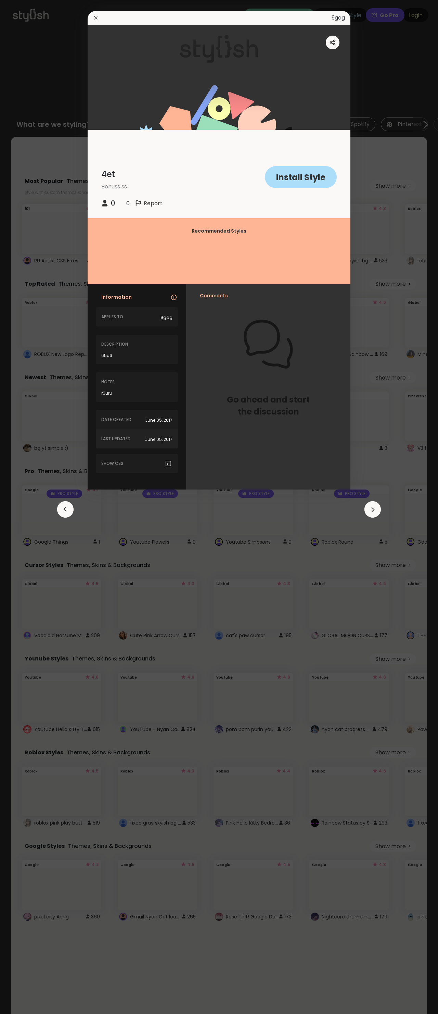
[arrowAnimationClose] (65, 509)
